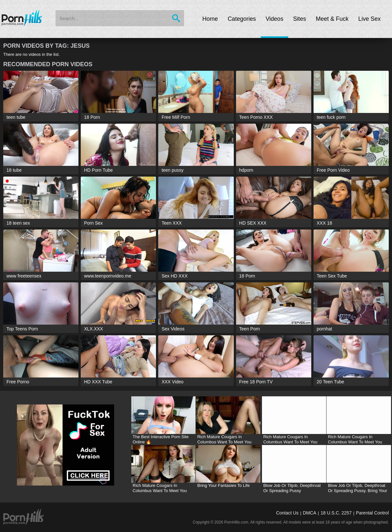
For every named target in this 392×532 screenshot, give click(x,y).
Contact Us (287, 512)
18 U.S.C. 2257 (336, 512)
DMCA (309, 512)
